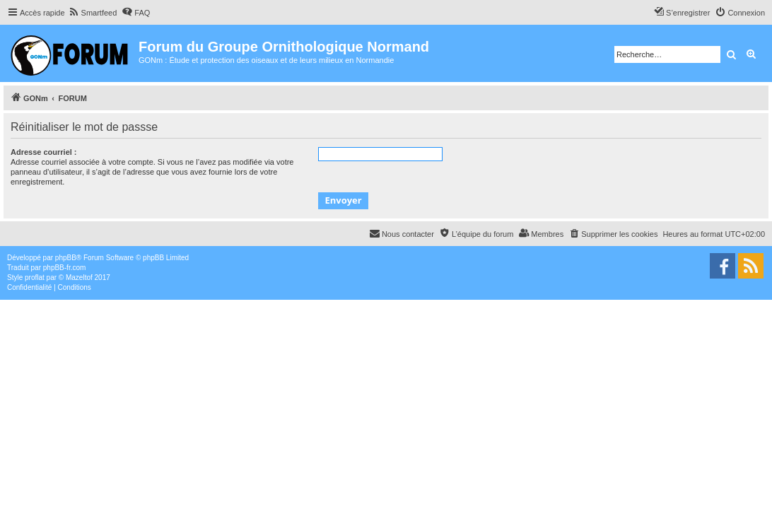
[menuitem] (93, 12)
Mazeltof (79, 277)
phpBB (65, 258)
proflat (35, 277)
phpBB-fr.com (64, 267)
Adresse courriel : (44, 152)
